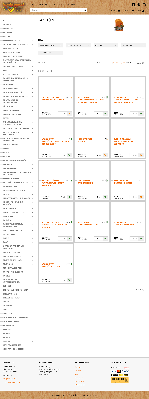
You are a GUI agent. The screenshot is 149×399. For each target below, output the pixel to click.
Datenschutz (79, 381)
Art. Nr (110, 63)
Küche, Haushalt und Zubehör (13, 203)
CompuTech (93, 395)
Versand (78, 371)
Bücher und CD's (10, 106)
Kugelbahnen (9, 208)
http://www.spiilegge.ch (11, 382)
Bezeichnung (117, 63)
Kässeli (6, 21)
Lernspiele (8, 216)
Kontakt (62, 4)
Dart (5, 242)
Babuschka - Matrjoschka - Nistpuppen (16, 79)
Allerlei (7, 70)
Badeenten (8, 84)
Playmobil (8, 264)
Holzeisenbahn (10, 145)
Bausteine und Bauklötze (15, 96)
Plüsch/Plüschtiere (12, 268)
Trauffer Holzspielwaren (15, 317)
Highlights (8, 25)
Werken (6, 333)
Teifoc (6, 302)
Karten (6, 156)
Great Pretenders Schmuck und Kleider (16, 139)
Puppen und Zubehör (13, 272)
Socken (6, 36)
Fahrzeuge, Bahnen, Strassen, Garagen (12, 123)
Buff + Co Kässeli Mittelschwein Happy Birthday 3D (53, 183)
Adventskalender (11, 52)
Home (34, 4)
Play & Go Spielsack (12, 260)
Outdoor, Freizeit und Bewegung (14, 247)
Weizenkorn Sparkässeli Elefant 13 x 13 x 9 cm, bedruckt (126, 99)
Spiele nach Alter (11, 298)
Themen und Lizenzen (13, 66)
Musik (6, 238)
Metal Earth (9, 234)
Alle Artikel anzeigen (13, 349)
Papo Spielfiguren (11, 252)
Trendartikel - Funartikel (16, 44)
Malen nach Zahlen (12, 230)
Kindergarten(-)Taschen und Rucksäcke (17, 173)
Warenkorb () (72, 4)
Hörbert (7, 149)
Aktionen (7, 32)
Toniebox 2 (8, 314)
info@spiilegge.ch (9, 379)
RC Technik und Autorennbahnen (11, 281)
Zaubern (7, 337)
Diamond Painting (11, 110)
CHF (124, 63)
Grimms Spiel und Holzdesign (11, 133)
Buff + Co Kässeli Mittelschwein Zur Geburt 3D (123, 141)
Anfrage (53, 4)
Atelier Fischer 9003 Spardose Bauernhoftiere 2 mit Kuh (55, 224)
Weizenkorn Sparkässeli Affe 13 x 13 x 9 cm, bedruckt (55, 141)
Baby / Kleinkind (10, 88)
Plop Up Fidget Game (13, 56)
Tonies (6, 310)
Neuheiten (8, 29)
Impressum (79, 378)
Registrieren (43, 4)
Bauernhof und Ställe (14, 92)
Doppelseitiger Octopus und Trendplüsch (17, 61)
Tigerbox (7, 306)
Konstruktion (10, 186)
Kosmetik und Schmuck (14, 190)
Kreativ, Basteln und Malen (16, 198)
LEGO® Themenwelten (13, 212)
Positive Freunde (11, 48)
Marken (6, 341)
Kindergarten (10, 168)
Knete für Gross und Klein (15, 182)
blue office (69, 395)
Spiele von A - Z (10, 294)
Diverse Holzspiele (12, 114)
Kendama (7, 164)
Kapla (6, 152)
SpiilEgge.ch (60, 395)
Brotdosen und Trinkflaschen (10, 101)
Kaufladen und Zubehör (14, 160)
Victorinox (8, 325)
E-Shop (41, 71)
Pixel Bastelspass (11, 256)
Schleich (7, 286)
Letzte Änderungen (12, 345)
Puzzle (6, 276)
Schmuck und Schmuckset (15, 290)
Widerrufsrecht (80, 385)
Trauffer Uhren (11, 321)
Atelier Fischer (10, 74)
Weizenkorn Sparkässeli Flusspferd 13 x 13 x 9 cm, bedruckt (91, 99)
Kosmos (6, 194)
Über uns (78, 367)
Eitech (6, 118)
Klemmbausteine (11, 178)
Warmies (7, 329)
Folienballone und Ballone (16, 128)
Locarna (7, 220)
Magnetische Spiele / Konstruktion (13, 225)
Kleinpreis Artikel (12, 40)
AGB (76, 374)
